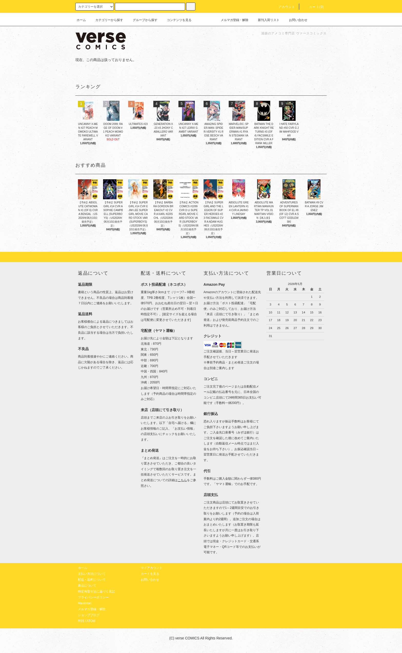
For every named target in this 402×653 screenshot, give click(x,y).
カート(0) (313, 7)
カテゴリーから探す (106, 20)
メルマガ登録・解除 (231, 20)
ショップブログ (88, 615)
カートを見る (150, 574)
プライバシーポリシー (93, 597)
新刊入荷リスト (265, 20)
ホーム (81, 20)
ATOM (91, 621)
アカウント (283, 7)
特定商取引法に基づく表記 (96, 591)
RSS (81, 621)
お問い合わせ (295, 20)
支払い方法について (92, 574)
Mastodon (85, 603)
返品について (87, 585)
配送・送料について (92, 579)
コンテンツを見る (176, 20)
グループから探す (142, 20)
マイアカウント (151, 568)
